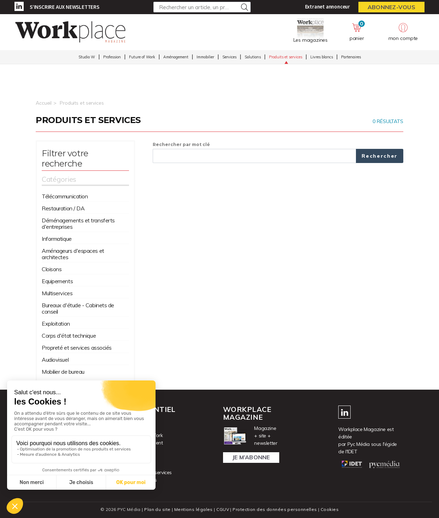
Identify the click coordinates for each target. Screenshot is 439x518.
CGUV (222, 509)
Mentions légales (193, 509)
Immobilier (205, 56)
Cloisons (52, 269)
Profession (112, 56)
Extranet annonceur (327, 6)
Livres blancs (321, 56)
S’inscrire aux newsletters (64, 7)
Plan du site (157, 509)
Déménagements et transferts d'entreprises (78, 223)
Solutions (253, 56)
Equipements (57, 281)
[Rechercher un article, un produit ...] (202, 7)
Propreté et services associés (77, 347)
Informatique (57, 238)
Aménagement (175, 56)
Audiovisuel (55, 359)
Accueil (44, 103)
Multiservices (57, 293)
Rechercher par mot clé (181, 144)
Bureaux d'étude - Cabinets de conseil (78, 308)
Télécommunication (65, 196)
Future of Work (142, 56)
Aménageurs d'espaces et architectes (73, 254)
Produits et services (285, 56)
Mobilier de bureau (63, 371)
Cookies (330, 509)
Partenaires (351, 56)
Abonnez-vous (391, 7)
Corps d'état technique (69, 335)
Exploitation (56, 323)
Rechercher (380, 156)
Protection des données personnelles (275, 509)
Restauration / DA (63, 208)
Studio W (86, 56)
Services (229, 56)
